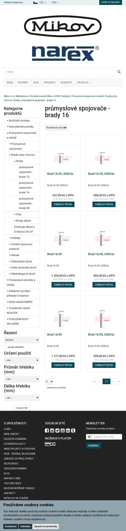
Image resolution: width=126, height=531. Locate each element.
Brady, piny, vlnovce (22, 154)
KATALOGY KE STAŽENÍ (16, 498)
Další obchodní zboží (22, 267)
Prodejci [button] (83, 82)
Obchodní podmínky (15, 468)
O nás (7, 429)
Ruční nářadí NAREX (19, 301)
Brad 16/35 (54, 254)
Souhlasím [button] (11, 526)
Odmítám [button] (25, 526)
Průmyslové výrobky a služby (21, 282)
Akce (36, 82)
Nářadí (14, 255)
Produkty (50, 82)
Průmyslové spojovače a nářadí (88, 96)
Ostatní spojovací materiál (20, 247)
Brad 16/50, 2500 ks (101, 334)
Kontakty (66, 82)
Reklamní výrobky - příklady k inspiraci (19, 293)
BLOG (7, 473)
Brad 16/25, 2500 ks (60, 173)
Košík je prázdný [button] (111, 2)
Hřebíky (14, 238)
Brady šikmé (22, 220)
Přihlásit (7, 2)
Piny (17, 214)
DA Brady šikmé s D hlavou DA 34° (24, 229)
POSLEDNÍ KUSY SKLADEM (18, 322)
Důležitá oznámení (15, 439)
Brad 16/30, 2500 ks (101, 173)
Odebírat (93, 445)
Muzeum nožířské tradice (19, 488)
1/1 (107, 381)
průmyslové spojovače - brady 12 (26, 172)
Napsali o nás (12, 478)
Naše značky (11, 434)
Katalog (66, 96)
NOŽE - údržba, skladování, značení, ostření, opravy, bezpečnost (19, 458)
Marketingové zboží (22, 273)
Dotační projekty (14, 444)
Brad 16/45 (54, 334)
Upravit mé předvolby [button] (45, 526)
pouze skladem (16, 347)
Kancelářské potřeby (20, 126)
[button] (39, 2)
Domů (10, 82)
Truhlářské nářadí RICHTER (18, 310)
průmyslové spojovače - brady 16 (26, 187)
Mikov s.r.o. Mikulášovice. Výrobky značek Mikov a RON (32, 96)
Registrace (18, 2)
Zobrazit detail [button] (63, 204)
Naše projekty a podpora (19, 448)
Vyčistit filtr (22, 408)
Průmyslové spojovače (17, 146)
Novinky (23, 82)
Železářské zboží (20, 261)
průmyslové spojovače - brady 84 (26, 203)
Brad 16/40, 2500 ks (101, 254)
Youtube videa (12, 483)
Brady (17, 100)
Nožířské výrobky (18, 120)
